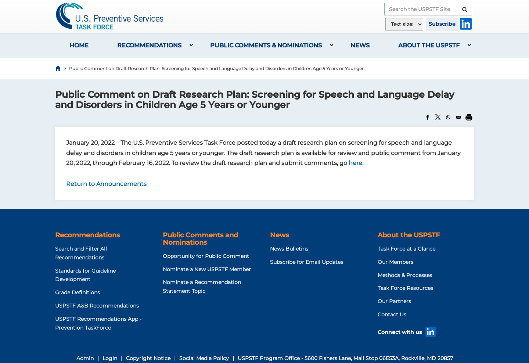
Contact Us (392, 314)
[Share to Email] (458, 117)
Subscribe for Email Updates (306, 262)
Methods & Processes (405, 275)
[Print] (468, 117)
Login (109, 358)
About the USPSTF (429, 45)
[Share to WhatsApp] (448, 117)
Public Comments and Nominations (200, 239)
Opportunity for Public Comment (206, 256)
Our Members (395, 262)
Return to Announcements (106, 183)
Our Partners (394, 301)
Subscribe (442, 24)
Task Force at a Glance (406, 248)
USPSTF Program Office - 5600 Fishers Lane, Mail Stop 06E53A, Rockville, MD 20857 (345, 358)
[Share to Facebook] (427, 117)
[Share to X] (438, 117)
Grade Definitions (77, 292)
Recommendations (149, 45)
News (360, 45)
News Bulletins (289, 248)
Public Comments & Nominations (266, 45)
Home (79, 45)
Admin (85, 358)
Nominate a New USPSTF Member (207, 269)
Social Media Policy (204, 358)
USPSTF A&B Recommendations (97, 305)
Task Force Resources (405, 288)
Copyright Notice (148, 358)
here (355, 162)
